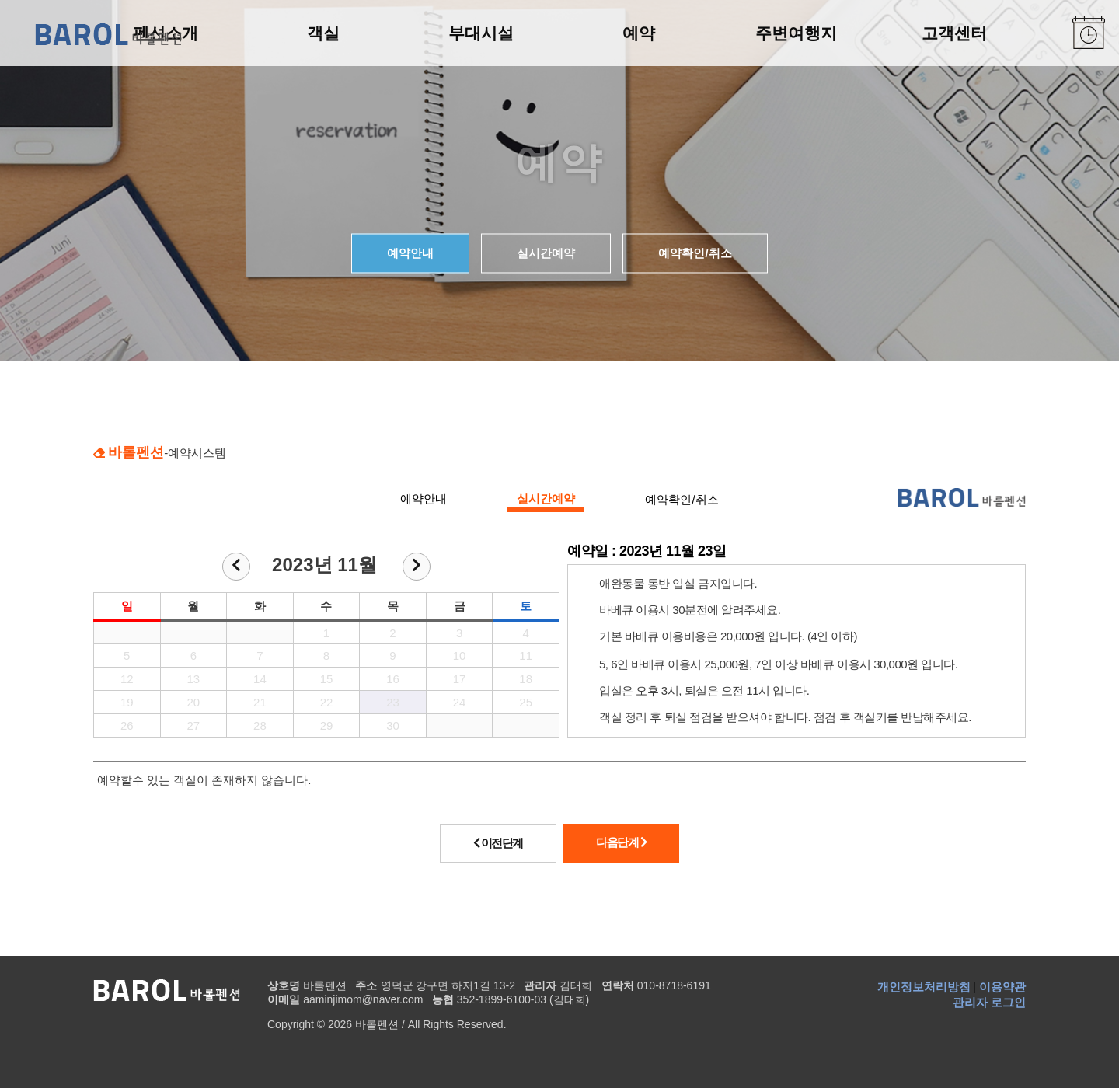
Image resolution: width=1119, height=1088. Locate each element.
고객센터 (954, 33)
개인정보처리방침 (924, 986)
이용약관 (1002, 986)
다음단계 (621, 842)
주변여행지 (796, 33)
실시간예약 (546, 253)
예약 (638, 33)
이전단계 (498, 842)
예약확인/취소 (694, 253)
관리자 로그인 (989, 1002)
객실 (323, 33)
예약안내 (410, 253)
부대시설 (481, 33)
